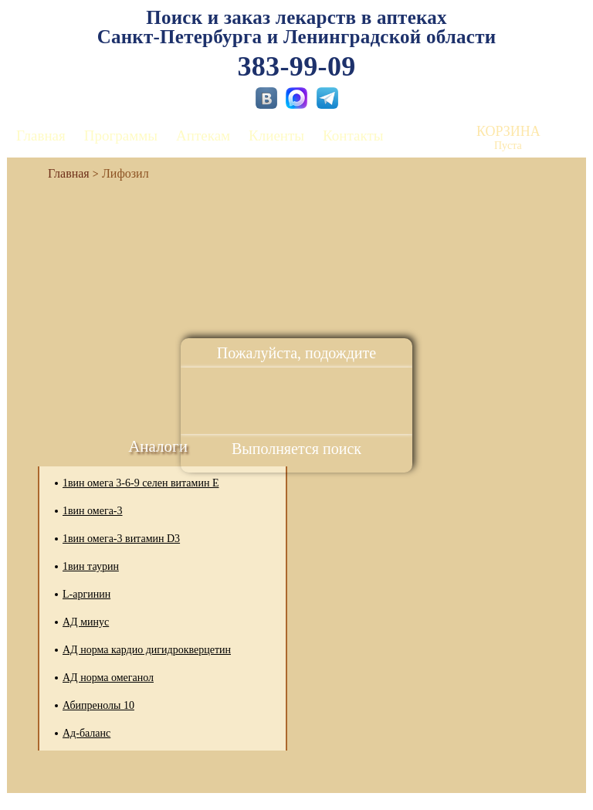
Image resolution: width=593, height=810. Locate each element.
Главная (41, 135)
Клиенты (276, 135)
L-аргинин (86, 594)
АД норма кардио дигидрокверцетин (147, 650)
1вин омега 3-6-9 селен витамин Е (141, 483)
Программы (121, 135)
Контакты (353, 135)
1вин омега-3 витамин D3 (121, 538)
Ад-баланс (86, 733)
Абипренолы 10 (98, 705)
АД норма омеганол (108, 677)
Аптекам (203, 135)
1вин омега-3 (93, 511)
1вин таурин (91, 566)
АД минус (86, 622)
